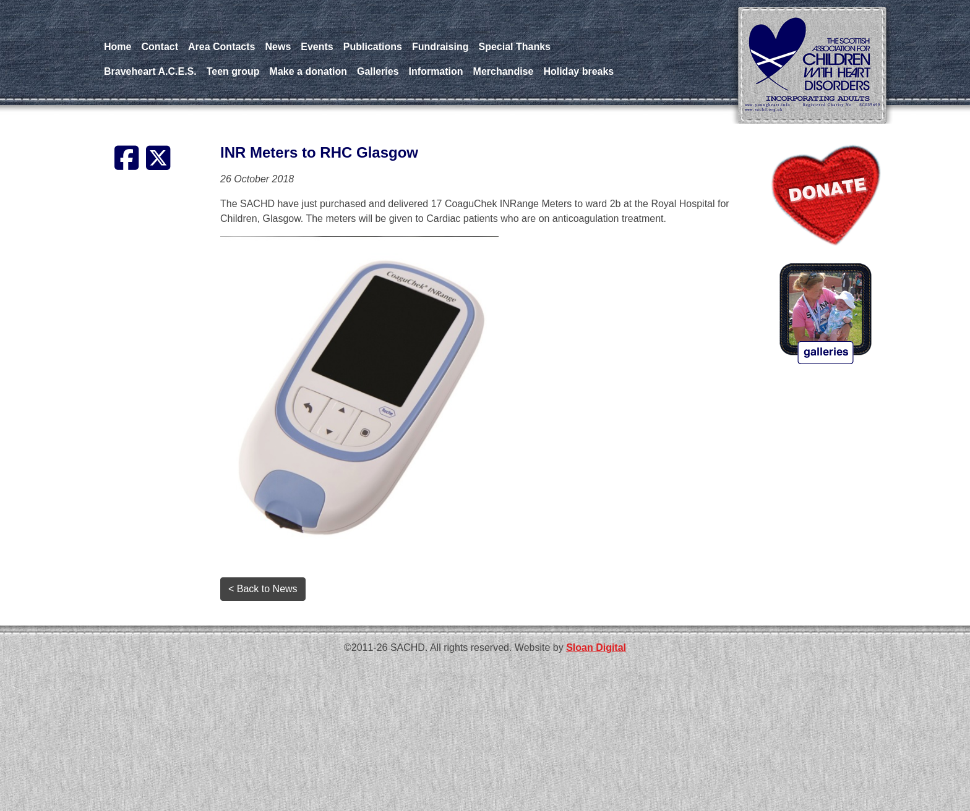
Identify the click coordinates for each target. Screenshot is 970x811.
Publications (372, 46)
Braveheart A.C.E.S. (150, 71)
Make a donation (308, 71)
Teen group (233, 71)
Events (317, 46)
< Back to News (263, 589)
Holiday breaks (578, 71)
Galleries (378, 71)
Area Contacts (221, 46)
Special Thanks (514, 46)
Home (117, 46)
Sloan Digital (596, 647)
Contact (159, 46)
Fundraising (440, 46)
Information (436, 71)
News (278, 46)
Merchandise (503, 71)
